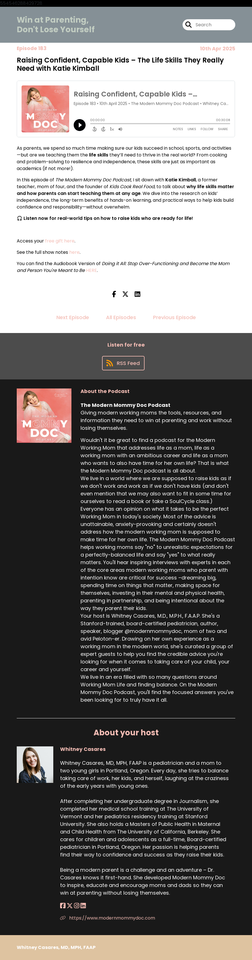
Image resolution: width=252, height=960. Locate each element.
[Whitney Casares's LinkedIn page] (83, 905)
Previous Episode (174, 317)
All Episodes (121, 317)
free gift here (60, 241)
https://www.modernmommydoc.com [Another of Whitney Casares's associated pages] (107, 918)
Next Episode (72, 317)
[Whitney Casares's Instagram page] (76, 905)
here (74, 252)
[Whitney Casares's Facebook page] (62, 905)
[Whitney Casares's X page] (70, 905)
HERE (91, 270)
